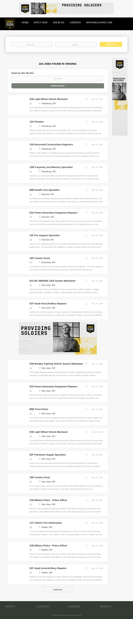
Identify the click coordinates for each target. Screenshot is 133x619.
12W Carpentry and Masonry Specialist (51, 167)
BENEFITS (105, 606)
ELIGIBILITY (43, 606)
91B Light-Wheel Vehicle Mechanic (48, 99)
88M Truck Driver (38, 409)
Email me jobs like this (22, 73)
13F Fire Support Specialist (44, 235)
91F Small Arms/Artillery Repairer (47, 303)
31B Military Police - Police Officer (48, 500)
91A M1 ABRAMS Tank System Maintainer (52, 281)
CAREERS (74, 606)
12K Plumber (36, 121)
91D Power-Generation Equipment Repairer (53, 212)
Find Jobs (111, 44)
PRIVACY (10, 606)
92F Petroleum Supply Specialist (47, 454)
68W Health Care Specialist (44, 190)
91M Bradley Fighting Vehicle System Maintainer (56, 363)
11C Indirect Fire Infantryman (45, 523)
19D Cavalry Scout (39, 258)
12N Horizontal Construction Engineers (51, 144)
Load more (57, 590)
